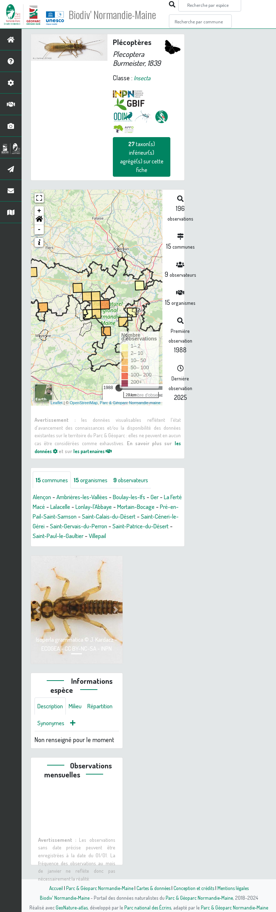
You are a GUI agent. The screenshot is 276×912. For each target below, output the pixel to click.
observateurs (138, 480)
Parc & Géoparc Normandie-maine (130, 402)
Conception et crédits (195, 888)
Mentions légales (236, 888)
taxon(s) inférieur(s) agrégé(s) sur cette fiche (142, 156)
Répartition (51, 724)
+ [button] (39, 211)
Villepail (169, 536)
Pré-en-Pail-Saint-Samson (90, 517)
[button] (39, 220)
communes (53, 480)
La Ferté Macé (50, 507)
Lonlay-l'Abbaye (121, 507)
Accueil (52, 888)
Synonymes (86, 724)
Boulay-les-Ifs (139, 497)
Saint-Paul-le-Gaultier (127, 536)
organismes (95, 480)
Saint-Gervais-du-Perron (146, 527)
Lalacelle (84, 507)
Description (51, 707)
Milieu (79, 707)
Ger (167, 497)
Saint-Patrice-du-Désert (63, 536)
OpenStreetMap (84, 402)
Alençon (43, 497)
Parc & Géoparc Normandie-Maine (97, 888)
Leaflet (57, 402)
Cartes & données (152, 888)
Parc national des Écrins (148, 907)
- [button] (39, 229)
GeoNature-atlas (70, 907)
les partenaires (97, 450)
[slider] (119, 388)
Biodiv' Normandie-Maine (118, 14)
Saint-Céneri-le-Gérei (82, 527)
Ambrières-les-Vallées (87, 497)
